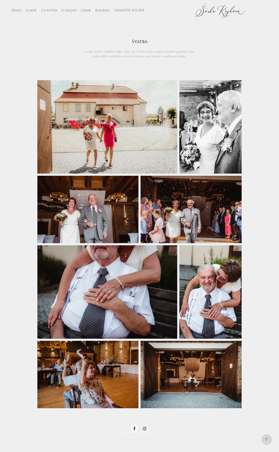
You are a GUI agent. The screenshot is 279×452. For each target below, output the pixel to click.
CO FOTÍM (49, 10)
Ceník (86, 10)
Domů (16, 10)
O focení (69, 10)
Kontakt (102, 10)
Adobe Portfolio (147, 439)
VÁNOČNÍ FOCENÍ (129, 10)
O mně (31, 10)
